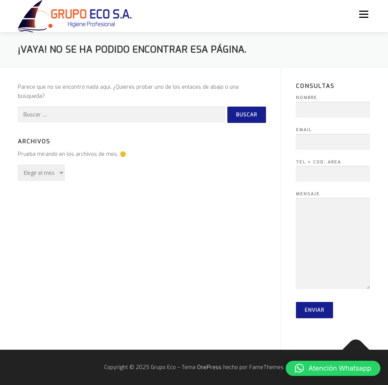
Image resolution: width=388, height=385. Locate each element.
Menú (363, 14)
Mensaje (333, 241)
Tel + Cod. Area (333, 168)
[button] (333, 368)
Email (333, 136)
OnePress (209, 367)
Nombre (333, 104)
